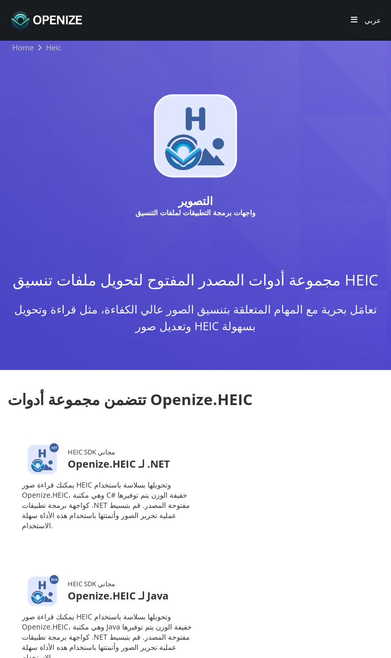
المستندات (236, 579)
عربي (371, 20)
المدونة (189, 579)
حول (141, 594)
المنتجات (147, 579)
